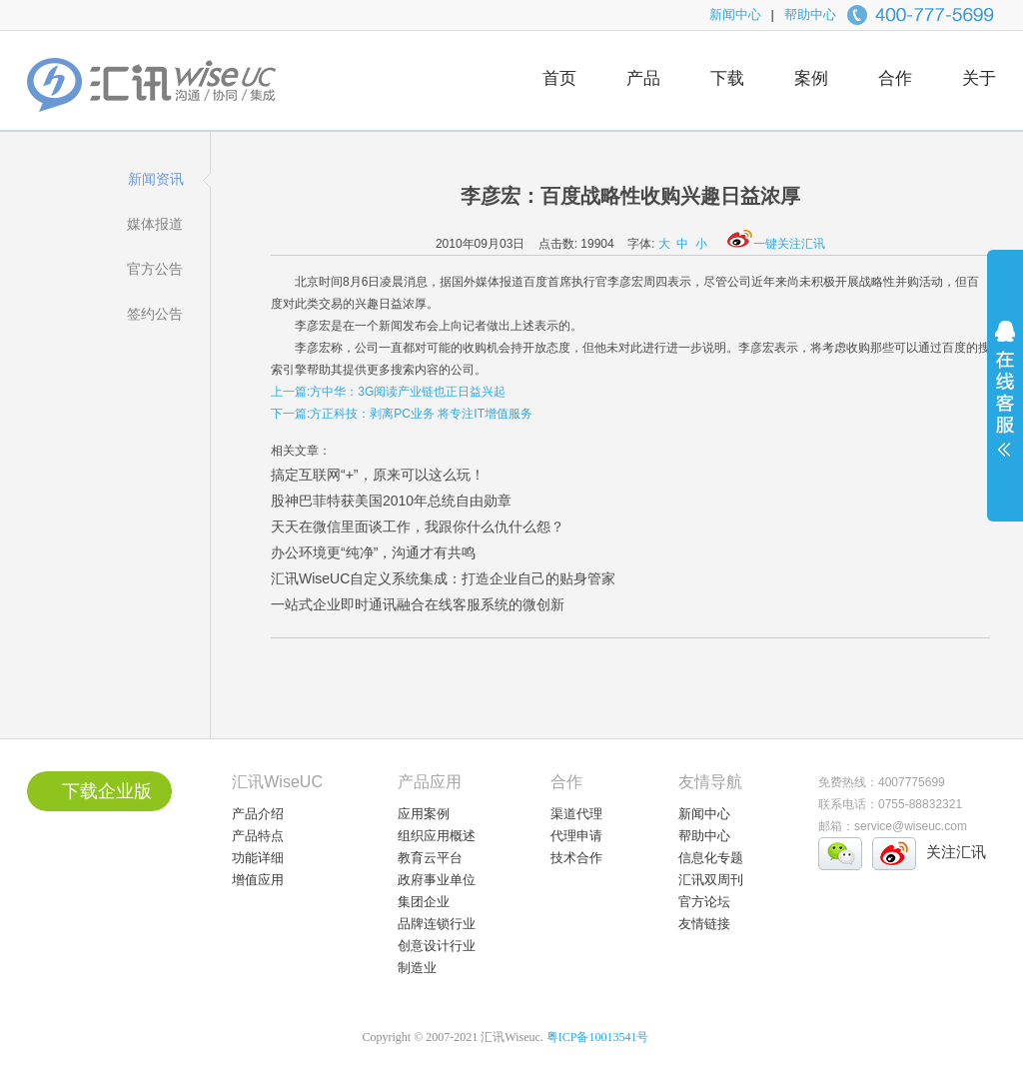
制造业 (417, 967)
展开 (1005, 402)
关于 (979, 78)
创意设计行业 (437, 945)
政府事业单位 (437, 879)
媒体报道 (155, 224)
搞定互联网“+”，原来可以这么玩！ (378, 475)
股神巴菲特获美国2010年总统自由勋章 (391, 501)
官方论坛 (704, 901)
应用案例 (424, 813)
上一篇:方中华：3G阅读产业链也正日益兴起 (388, 392)
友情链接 (704, 923)
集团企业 (424, 901)
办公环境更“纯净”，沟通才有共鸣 (373, 552)
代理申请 (576, 835)
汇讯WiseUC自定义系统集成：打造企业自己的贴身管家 (443, 578)
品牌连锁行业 (437, 923)
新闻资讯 (156, 179)
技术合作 (576, 857)
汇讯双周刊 (710, 879)
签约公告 (155, 314)
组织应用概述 (437, 835)
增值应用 (258, 879)
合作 (895, 78)
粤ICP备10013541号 (597, 1037)
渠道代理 (576, 813)
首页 (559, 78)
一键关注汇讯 (776, 244)
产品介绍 (258, 813)
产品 (643, 78)
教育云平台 (430, 857)
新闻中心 (735, 14)
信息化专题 (710, 857)
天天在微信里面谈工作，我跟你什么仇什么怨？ (417, 526)
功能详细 (258, 857)
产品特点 (258, 835)
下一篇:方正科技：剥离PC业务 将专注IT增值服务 (401, 414)
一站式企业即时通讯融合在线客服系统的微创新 (417, 604)
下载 (727, 78)
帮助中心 (810, 14)
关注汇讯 (956, 851)
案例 (811, 78)
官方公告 (155, 269)
